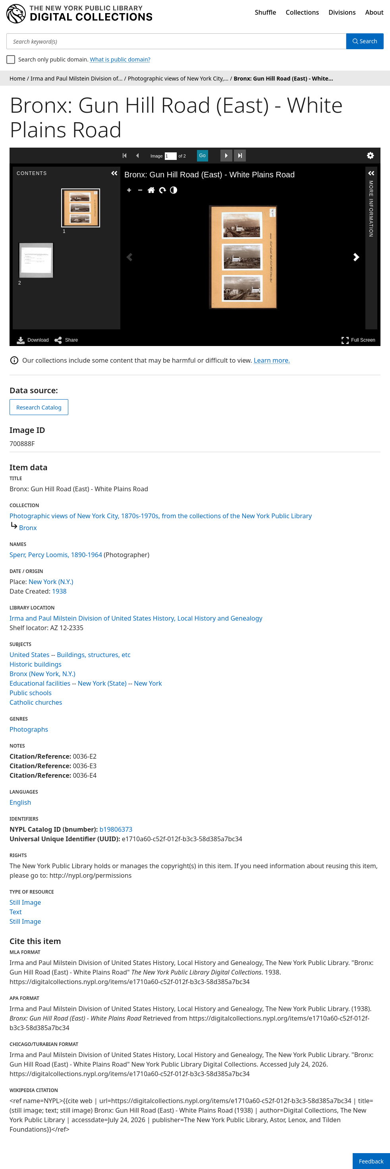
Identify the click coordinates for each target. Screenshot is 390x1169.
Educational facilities (40, 683)
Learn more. (272, 360)
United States (30, 654)
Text (16, 912)
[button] (114, 173)
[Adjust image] (173, 190)
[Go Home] (151, 190)
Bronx (28, 527)
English (20, 802)
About (374, 12)
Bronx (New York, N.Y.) (42, 673)
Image (157, 156)
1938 (59, 591)
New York (148, 683)
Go (202, 155)
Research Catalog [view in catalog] (39, 407)
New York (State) (102, 683)
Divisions (341, 12)
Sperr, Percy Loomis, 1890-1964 (56, 554)
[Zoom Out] (140, 190)
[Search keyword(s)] (176, 41)
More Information (371, 184)
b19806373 (115, 829)
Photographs (29, 729)
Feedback (371, 1161)
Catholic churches (36, 702)
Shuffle (265, 12)
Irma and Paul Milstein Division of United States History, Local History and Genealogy (136, 618)
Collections (302, 12)
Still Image (25, 902)
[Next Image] (356, 257)
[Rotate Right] (162, 190)
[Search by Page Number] (171, 156)
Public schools (31, 692)
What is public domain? (120, 59)
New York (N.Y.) (51, 581)
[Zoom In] (129, 190)
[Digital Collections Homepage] (79, 14)
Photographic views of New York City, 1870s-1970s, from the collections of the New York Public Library (161, 515)
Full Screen (358, 340)
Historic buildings (36, 664)
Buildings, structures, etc (94, 654)
